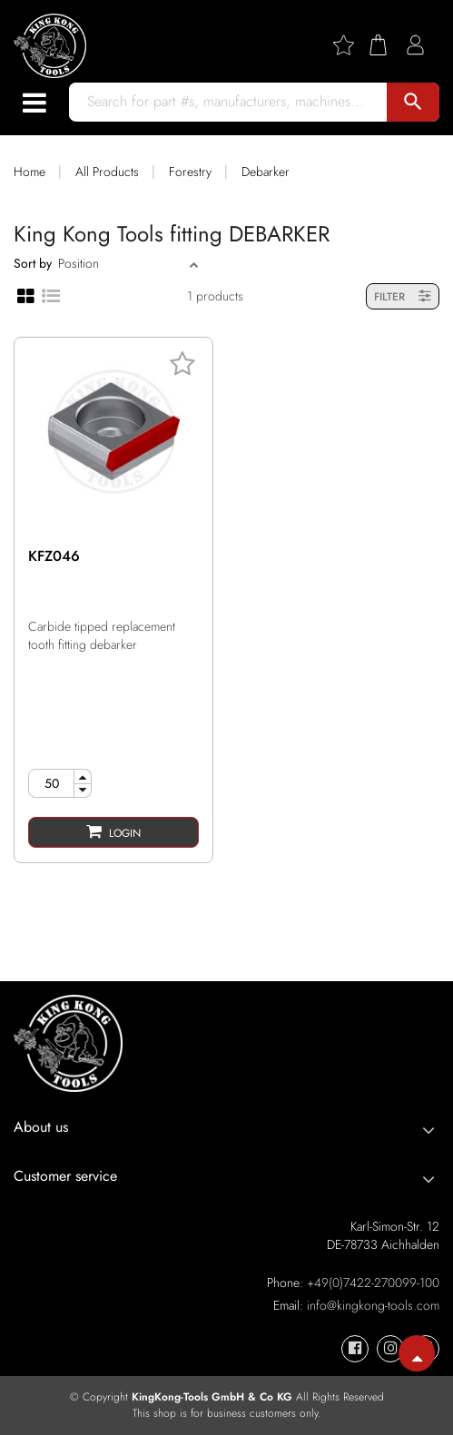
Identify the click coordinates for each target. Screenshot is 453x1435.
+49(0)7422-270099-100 (373, 1282)
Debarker (265, 171)
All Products (107, 171)
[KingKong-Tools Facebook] (355, 1348)
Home (29, 171)
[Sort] (121, 263)
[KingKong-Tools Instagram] (390, 1348)
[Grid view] (26, 296)
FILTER (402, 296)
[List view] (51, 295)
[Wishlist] (350, 44)
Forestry (190, 171)
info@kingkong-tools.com (373, 1305)
